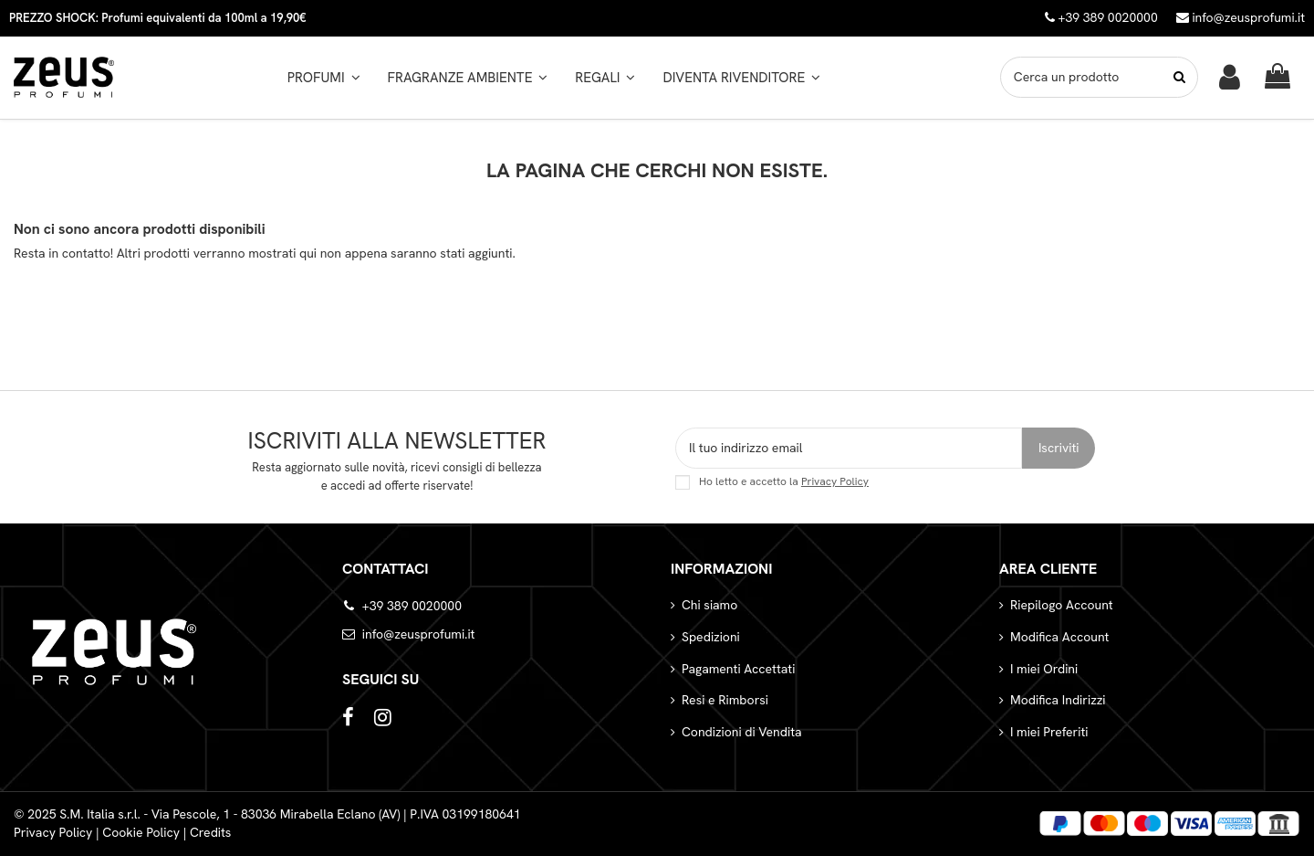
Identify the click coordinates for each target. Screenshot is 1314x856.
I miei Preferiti (1049, 732)
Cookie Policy (141, 832)
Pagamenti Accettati (738, 668)
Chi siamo (709, 605)
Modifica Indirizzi (1058, 700)
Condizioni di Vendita (742, 732)
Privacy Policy (835, 481)
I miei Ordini (1044, 668)
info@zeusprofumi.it (1240, 17)
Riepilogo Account (1061, 605)
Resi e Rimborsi (725, 700)
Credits (211, 832)
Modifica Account (1059, 637)
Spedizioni (711, 637)
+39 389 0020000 (412, 605)
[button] (468, 77)
